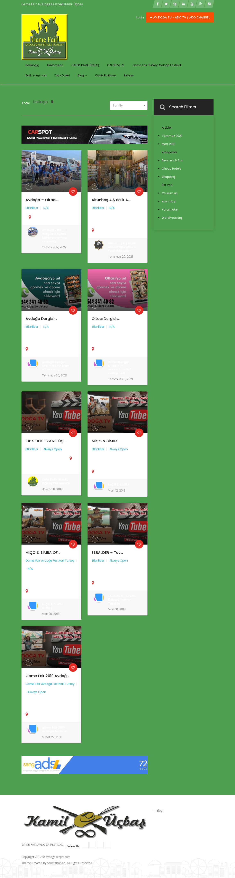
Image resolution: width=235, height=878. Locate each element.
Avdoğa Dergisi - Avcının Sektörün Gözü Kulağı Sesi (55, 366)
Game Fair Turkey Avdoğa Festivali (157, 65)
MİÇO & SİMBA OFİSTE (52, 605)
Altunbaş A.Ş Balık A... (111, 204)
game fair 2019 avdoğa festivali (54, 728)
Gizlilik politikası (105, 75)
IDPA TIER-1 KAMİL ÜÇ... (46, 445)
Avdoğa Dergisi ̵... (42, 323)
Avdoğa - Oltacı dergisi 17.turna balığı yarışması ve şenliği (54, 236)
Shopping (168, 177)
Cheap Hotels (171, 169)
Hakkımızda (55, 65)
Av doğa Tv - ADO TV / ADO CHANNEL (180, 17)
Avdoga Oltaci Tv (82, 857)
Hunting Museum (123, 857)
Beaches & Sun (172, 160)
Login (140, 17)
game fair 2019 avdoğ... (47, 680)
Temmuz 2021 (172, 136)
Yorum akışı (170, 209)
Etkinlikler (33, 211)
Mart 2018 (168, 144)
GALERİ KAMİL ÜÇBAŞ (85, 65)
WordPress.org (172, 218)
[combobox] (129, 105)
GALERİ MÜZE (115, 65)
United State (37, 468)
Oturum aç (170, 193)
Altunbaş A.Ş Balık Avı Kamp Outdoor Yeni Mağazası (122, 247)
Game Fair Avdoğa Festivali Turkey (50, 564)
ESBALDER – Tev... (108, 557)
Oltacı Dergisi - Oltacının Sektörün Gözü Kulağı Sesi (119, 368)
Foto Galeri (62, 75)
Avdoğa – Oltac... (42, 204)
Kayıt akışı (168, 201)
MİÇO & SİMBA (106, 445)
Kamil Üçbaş (103, 857)
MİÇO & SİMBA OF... (43, 557)
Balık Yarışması (36, 75)
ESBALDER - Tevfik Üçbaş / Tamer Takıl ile (121, 600)
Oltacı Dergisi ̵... (106, 323)
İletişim (129, 75)
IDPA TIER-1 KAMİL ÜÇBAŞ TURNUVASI (55, 481)
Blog (82, 75)
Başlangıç (32, 65)
